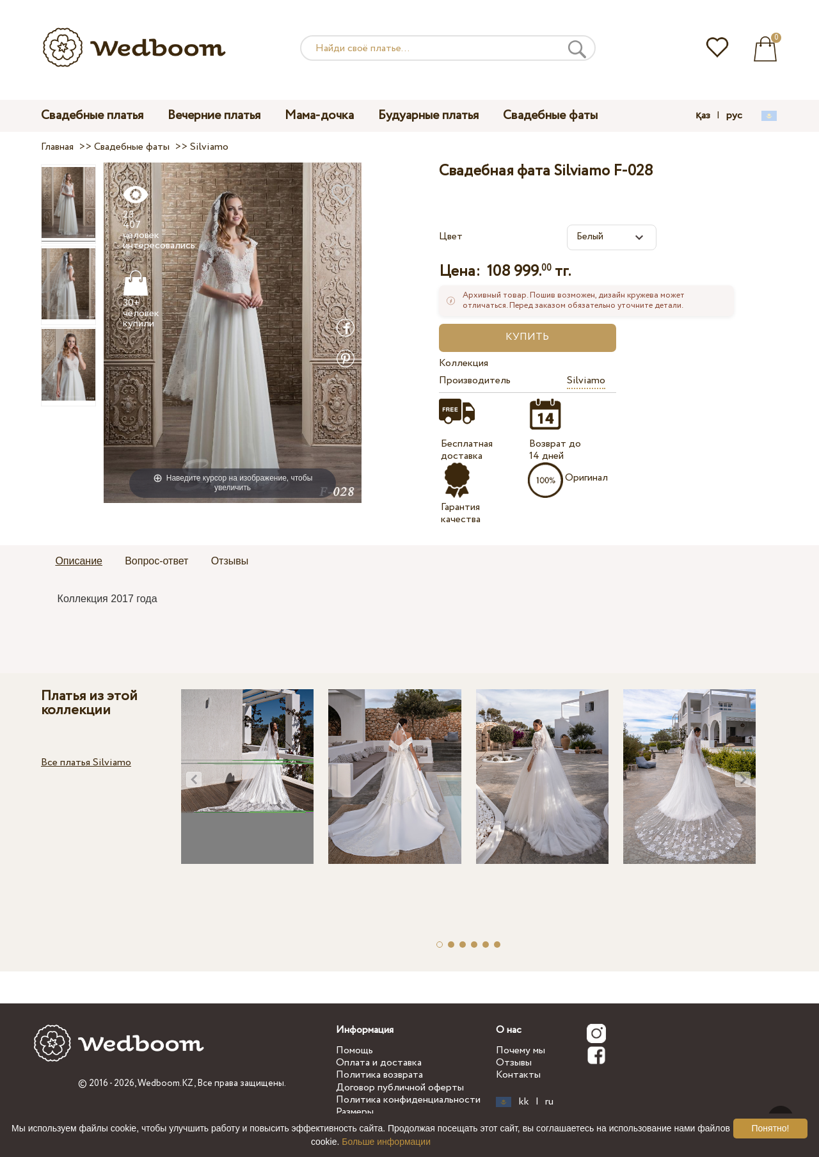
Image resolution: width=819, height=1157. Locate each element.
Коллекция (463, 363)
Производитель (475, 380)
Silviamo (586, 380)
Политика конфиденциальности (408, 1099)
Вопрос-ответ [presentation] (156, 560)
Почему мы (520, 1050)
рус (734, 116)
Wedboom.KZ (166, 1083)
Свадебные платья (92, 115)
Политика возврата (379, 1074)
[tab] (79, 562)
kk (524, 1102)
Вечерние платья (214, 115)
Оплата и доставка (379, 1062)
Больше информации (386, 1142)
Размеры (355, 1112)
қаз (703, 116)
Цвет (451, 236)
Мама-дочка (319, 115)
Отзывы (514, 1062)
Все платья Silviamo (86, 762)
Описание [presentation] (78, 560)
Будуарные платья (428, 115)
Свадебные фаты (550, 115)
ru (549, 1102)
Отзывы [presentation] (230, 560)
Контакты (518, 1074)
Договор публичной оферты (400, 1087)
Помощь (354, 1050)
